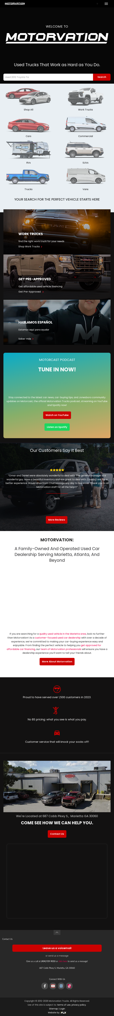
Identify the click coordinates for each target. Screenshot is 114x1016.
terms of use (64, 1004)
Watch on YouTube (57, 415)
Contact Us (57, 834)
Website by (57, 1012)
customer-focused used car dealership (58, 637)
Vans (85, 189)
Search (101, 77)
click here (62, 961)
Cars (28, 136)
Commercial (85, 136)
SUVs (85, 162)
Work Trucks (85, 109)
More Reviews (56, 519)
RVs (28, 162)
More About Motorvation (57, 661)
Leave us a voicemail (57, 948)
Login (62, 1008)
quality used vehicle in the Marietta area (62, 634)
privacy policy (79, 1004)
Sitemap (53, 1008)
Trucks (28, 189)
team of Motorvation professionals (61, 649)
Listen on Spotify (57, 427)
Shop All (28, 109)
